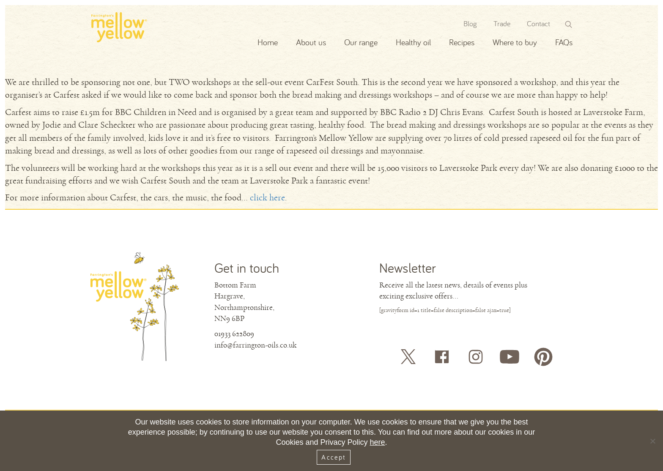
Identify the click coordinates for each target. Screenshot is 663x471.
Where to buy (515, 42)
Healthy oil (413, 42)
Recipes (461, 42)
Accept (333, 457)
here (377, 442)
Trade (501, 23)
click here (267, 197)
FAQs (564, 42)
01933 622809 (234, 334)
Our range (361, 42)
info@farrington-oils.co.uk (255, 345)
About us (311, 42)
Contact (538, 23)
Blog (470, 23)
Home (268, 42)
